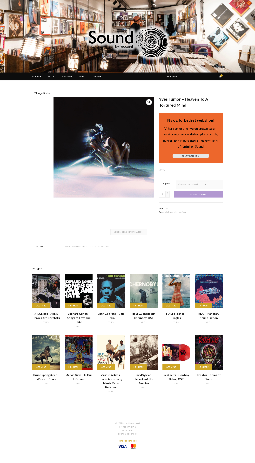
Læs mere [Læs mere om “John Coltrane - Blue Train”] (106, 306)
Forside (37, 76)
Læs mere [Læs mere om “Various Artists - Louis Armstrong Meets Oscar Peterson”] (106, 367)
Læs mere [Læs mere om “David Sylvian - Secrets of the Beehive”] (139, 367)
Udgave (165, 183)
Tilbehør (96, 76)
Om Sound (171, 76)
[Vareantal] (162, 194)
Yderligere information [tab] (128, 232)
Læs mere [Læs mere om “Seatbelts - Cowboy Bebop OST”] (171, 367)
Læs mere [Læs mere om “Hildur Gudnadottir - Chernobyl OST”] (139, 306)
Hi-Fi (81, 76)
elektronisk (171, 212)
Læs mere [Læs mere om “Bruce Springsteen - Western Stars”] (41, 367)
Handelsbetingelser (127, 440)
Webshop (67, 76)
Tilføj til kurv (198, 194)
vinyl (162, 170)
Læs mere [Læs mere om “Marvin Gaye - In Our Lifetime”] (73, 367)
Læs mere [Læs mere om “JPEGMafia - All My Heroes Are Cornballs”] (41, 306)
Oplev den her (190, 156)
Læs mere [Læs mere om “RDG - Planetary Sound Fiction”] (204, 306)
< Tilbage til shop (41, 93)
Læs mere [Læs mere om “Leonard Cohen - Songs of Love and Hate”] (73, 306)
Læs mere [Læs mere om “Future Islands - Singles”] (171, 306)
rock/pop (182, 212)
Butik (51, 76)
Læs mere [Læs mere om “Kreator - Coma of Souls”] (204, 367)
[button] (149, 102)
